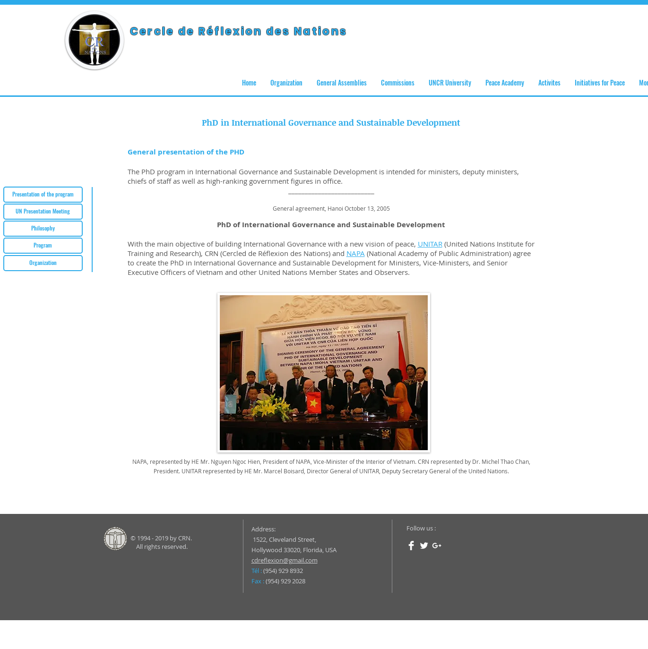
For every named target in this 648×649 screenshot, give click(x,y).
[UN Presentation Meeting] (43, 212)
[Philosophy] (43, 229)
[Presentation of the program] (43, 195)
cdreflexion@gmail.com (284, 560)
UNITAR (430, 243)
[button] (286, 82)
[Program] (43, 246)
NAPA (355, 253)
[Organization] (43, 263)
